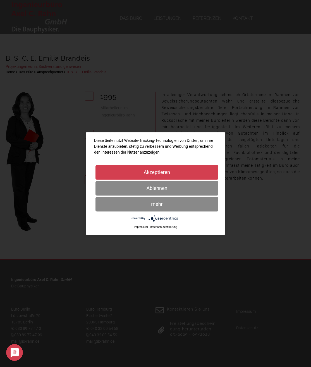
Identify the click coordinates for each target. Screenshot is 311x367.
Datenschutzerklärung (163, 226)
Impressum (141, 226)
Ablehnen (156, 188)
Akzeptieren (157, 172)
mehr (156, 204)
